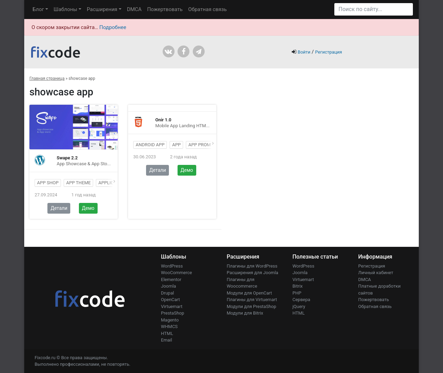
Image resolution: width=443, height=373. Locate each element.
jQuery (298, 306)
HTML (167, 333)
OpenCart (170, 299)
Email (166, 340)
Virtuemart (171, 306)
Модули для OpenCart (249, 293)
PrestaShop (172, 313)
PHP (296, 293)
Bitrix (297, 286)
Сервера (301, 299)
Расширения (102, 9)
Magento (170, 320)
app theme (78, 182)
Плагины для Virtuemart (252, 299)
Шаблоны (65, 9)
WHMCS (169, 326)
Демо (88, 208)
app (176, 144)
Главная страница (46, 78)
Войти (304, 52)
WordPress (172, 266)
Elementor (171, 279)
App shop (47, 182)
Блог (38, 9)
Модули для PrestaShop (251, 306)
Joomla (168, 286)
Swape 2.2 (67, 157)
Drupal (167, 293)
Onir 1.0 (163, 119)
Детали (59, 208)
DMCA (134, 9)
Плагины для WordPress (252, 266)
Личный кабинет (375, 272)
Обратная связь (207, 9)
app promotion (206, 144)
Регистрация (328, 52)
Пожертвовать (165, 9)
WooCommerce (176, 272)
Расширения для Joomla (252, 272)
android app (150, 144)
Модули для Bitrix (245, 313)
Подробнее (112, 27)
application (112, 182)
